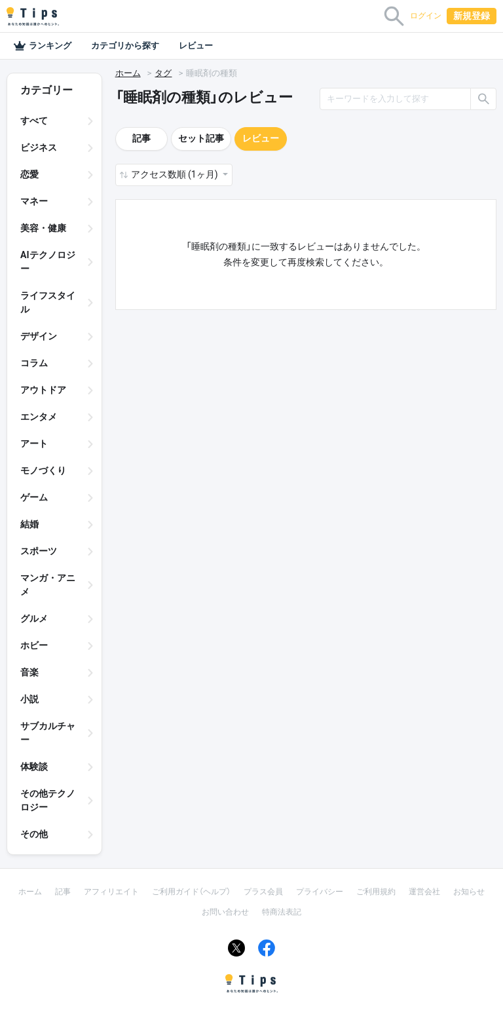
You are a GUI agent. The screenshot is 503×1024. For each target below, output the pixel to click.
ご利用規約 (376, 891)
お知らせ (469, 891)
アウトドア (43, 390)
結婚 (29, 524)
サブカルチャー (47, 733)
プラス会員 (263, 891)
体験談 (34, 766)
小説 (29, 699)
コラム (34, 363)
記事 (141, 138)
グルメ (34, 618)
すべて (34, 120)
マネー (34, 201)
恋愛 (29, 174)
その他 (34, 834)
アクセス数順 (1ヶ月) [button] (175, 174)
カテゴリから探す (125, 45)
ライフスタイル (47, 302)
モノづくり (43, 470)
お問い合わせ (225, 912)
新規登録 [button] (471, 15)
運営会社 (424, 891)
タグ (163, 73)
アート (34, 443)
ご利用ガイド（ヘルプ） (191, 891)
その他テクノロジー (47, 800)
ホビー (34, 645)
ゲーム (34, 497)
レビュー (196, 45)
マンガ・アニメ (47, 585)
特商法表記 (281, 912)
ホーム (128, 73)
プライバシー (319, 891)
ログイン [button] (425, 15)
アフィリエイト (111, 891)
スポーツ (38, 551)
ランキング (42, 46)
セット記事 (201, 138)
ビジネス (38, 147)
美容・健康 (43, 228)
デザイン (38, 336)
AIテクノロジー (47, 262)
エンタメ (38, 416)
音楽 (29, 672)
